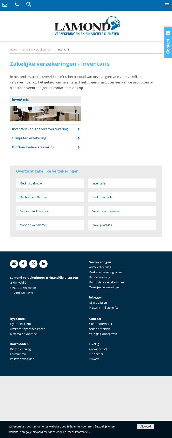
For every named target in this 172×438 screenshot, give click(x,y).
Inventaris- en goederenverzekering (40, 191)
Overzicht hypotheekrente (27, 390)
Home (13, 111)
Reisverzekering (99, 339)
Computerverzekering (29, 200)
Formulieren (18, 416)
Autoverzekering (100, 329)
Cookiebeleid (98, 411)
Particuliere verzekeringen (106, 344)
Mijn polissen (98, 364)
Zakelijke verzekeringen (37, 111)
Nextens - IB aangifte (103, 369)
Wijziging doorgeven (103, 396)
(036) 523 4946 (23, 354)
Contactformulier (100, 386)
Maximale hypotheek (24, 396)
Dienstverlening (20, 411)
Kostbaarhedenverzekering (33, 209)
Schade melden (99, 390)
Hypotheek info (20, 386)
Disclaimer (96, 416)
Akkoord (145, 426)
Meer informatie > (79, 432)
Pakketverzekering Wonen (106, 334)
